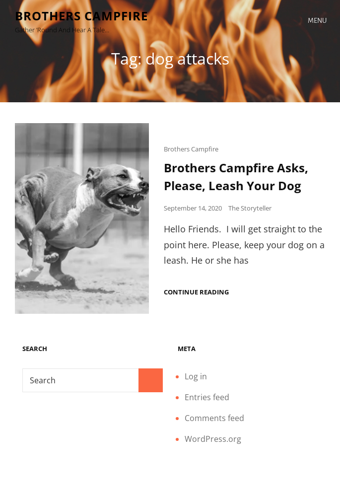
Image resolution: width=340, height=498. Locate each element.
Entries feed (207, 397)
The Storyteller (250, 208)
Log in (196, 376)
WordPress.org (213, 438)
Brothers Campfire (81, 15)
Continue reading (196, 292)
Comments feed (214, 418)
